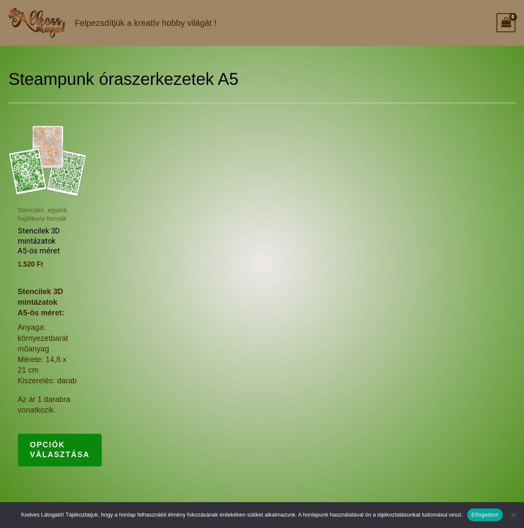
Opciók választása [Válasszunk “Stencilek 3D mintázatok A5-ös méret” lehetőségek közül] (61, 450)
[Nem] (513, 515)
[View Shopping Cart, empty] (506, 22)
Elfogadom (485, 514)
